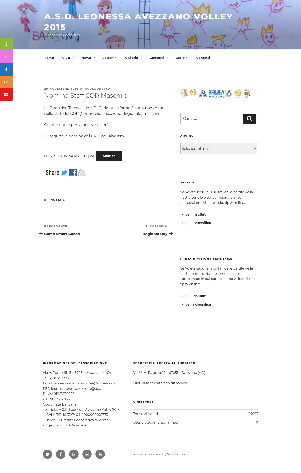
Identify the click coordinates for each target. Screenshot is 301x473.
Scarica (109, 156)
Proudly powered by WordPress (159, 454)
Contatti (203, 58)
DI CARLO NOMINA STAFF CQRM (69, 156)
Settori (110, 58)
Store (182, 58)
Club (68, 58)
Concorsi (159, 58)
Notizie (58, 200)
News (88, 58)
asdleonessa (98, 88)
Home (49, 58)
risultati (199, 214)
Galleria (133, 58)
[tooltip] (6, 44)
